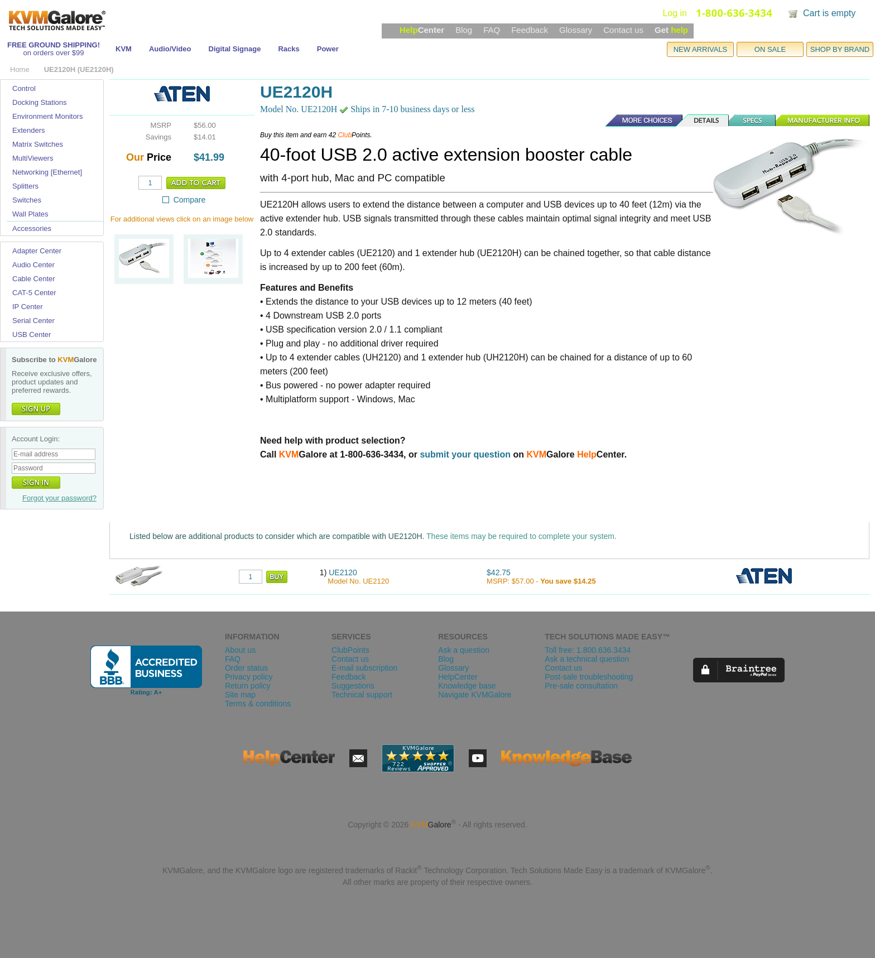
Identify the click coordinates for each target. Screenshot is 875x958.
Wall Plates (30, 214)
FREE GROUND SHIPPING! (53, 45)
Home (20, 69)
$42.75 (499, 572)
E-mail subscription (364, 667)
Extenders (28, 130)
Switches (26, 200)
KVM (124, 49)
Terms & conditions (258, 703)
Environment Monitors (47, 116)
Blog (463, 30)
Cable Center (33, 279)
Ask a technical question (587, 658)
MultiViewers (32, 158)
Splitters (25, 186)
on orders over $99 (53, 53)
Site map (240, 694)
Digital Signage (235, 49)
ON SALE (770, 49)
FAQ (491, 30)
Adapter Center (36, 251)
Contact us (623, 30)
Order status (246, 667)
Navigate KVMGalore (475, 694)
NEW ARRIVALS (701, 49)
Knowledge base (467, 685)
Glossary (575, 30)
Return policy (248, 685)
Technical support (361, 694)
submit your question (465, 454)
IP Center (27, 306)
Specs (752, 120)
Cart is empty (829, 13)
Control (24, 88)
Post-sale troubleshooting (589, 676)
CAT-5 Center (34, 292)
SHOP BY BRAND (839, 49)
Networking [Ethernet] (47, 172)
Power (328, 49)
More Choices (638, 120)
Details (703, 120)
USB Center (31, 334)
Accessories (31, 228)
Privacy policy (249, 676)
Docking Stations (39, 102)
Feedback (529, 30)
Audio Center (33, 265)
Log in (674, 13)
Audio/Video (170, 49)
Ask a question (463, 650)
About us (240, 650)
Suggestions (352, 685)
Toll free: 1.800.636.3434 (588, 650)
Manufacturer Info (822, 120)
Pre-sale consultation (581, 685)
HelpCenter (458, 676)
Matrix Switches (37, 144)
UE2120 (343, 572)
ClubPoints (350, 650)
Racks (288, 49)
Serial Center (33, 320)
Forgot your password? (59, 498)
